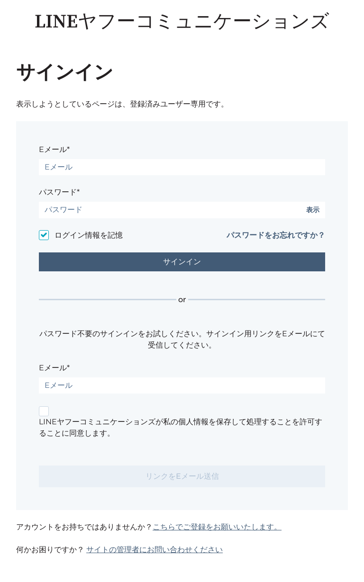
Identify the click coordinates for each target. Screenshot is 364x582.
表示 (312, 210)
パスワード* (59, 192)
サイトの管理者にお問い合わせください (154, 549)
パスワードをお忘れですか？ (276, 235)
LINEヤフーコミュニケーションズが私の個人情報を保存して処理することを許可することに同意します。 (180, 427)
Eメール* (54, 149)
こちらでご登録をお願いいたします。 (217, 526)
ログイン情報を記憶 (89, 235)
